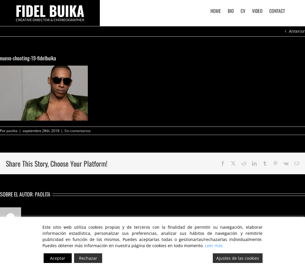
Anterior (297, 31)
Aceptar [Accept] (57, 258)
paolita (12, 130)
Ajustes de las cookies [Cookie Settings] (237, 258)
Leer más (214, 245)
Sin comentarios (77, 130)
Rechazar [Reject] (88, 258)
